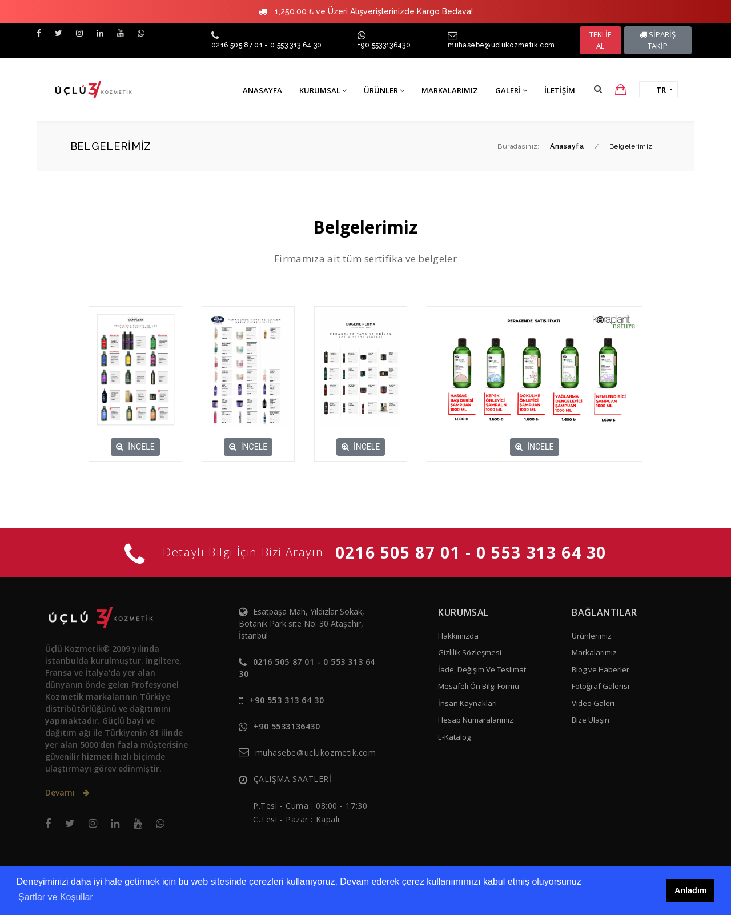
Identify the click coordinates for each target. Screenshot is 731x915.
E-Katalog (454, 737)
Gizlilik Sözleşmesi (469, 652)
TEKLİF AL (600, 40)
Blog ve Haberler (600, 669)
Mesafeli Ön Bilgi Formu (478, 686)
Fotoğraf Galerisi (600, 686)
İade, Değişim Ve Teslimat (482, 669)
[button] (598, 88)
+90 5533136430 (384, 45)
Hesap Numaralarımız (475, 720)
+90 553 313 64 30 (287, 700)
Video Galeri (593, 703)
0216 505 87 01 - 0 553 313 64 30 (266, 45)
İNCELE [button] (135, 446)
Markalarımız (594, 652)
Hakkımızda (458, 636)
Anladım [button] (690, 890)
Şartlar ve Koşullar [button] (55, 897)
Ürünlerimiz (592, 636)
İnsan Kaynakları (467, 703)
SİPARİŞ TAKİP (658, 40)
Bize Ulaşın (590, 720)
